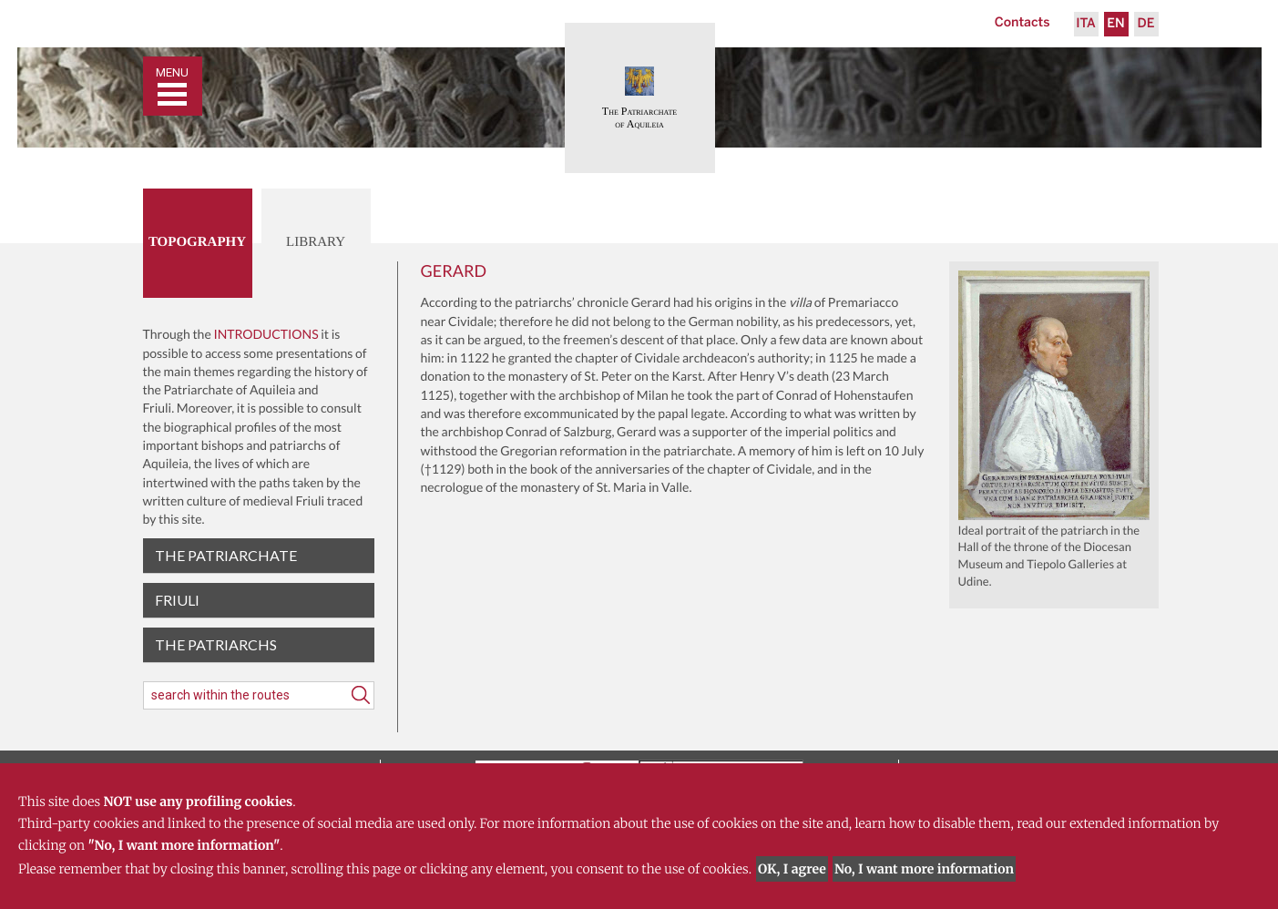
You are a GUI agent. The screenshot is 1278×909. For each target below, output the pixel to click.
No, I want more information (924, 869)
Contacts (1022, 23)
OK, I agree (792, 869)
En (1115, 24)
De (1146, 24)
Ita (1086, 24)
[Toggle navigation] (172, 86)
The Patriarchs (216, 644)
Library (315, 242)
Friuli (177, 599)
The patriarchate (226, 555)
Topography (197, 242)
